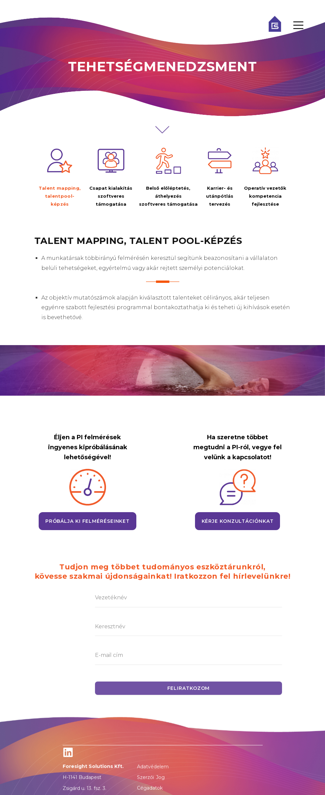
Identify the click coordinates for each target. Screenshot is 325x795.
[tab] (59, 177)
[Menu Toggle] (298, 25)
